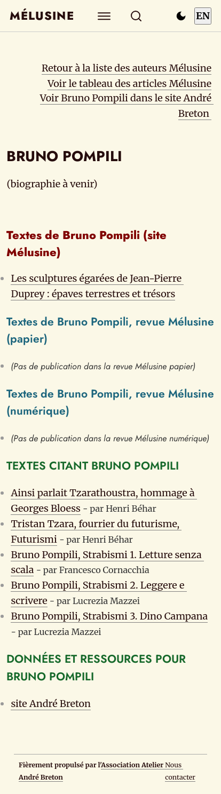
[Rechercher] (136, 16)
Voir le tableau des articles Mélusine (129, 83)
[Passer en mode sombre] (181, 16)
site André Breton (51, 703)
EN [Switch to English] (203, 16)
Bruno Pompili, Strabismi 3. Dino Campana (109, 616)
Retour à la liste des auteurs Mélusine (126, 68)
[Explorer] (104, 16)
